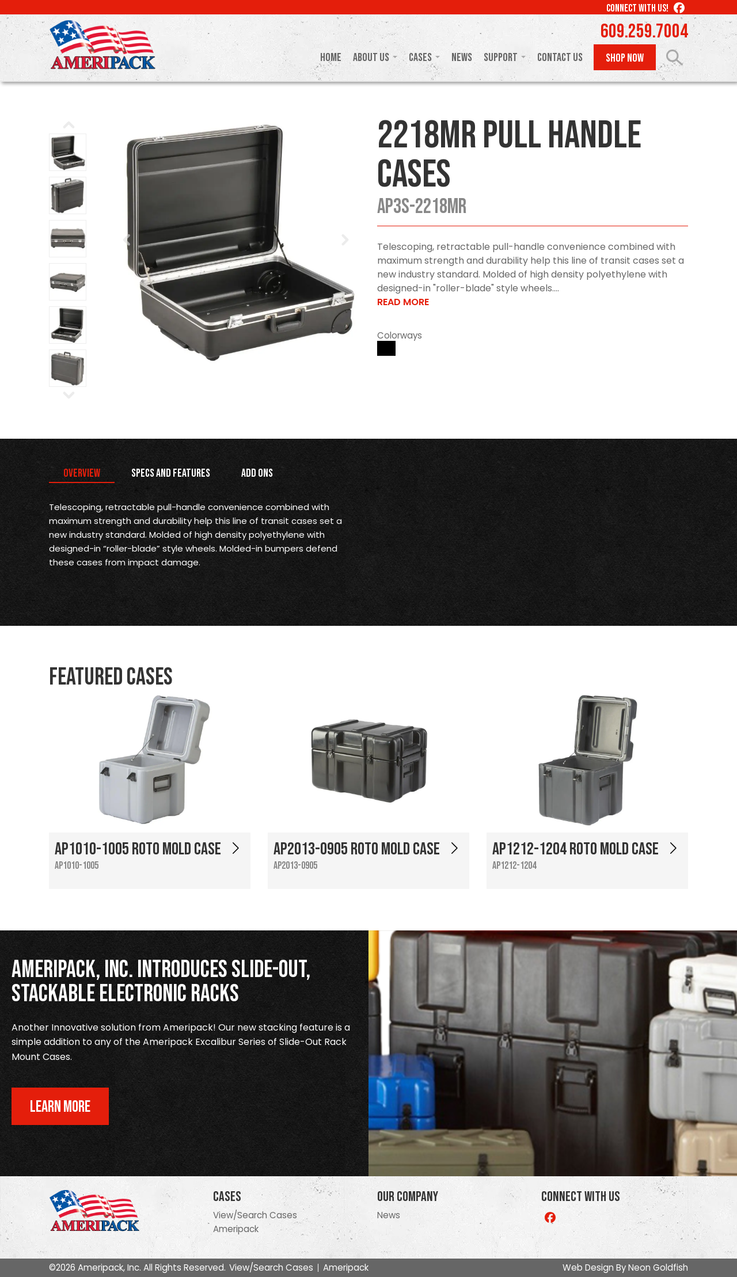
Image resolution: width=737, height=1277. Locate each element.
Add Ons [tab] (257, 473)
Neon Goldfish (658, 1267)
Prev (127, 240)
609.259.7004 (644, 31)
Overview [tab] (81, 473)
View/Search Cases (255, 1215)
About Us (371, 57)
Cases (420, 57)
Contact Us (560, 57)
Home (330, 57)
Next (345, 240)
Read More (403, 302)
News (461, 57)
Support (501, 57)
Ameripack (236, 1229)
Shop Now (625, 58)
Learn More (60, 1106)
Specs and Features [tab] (170, 473)
